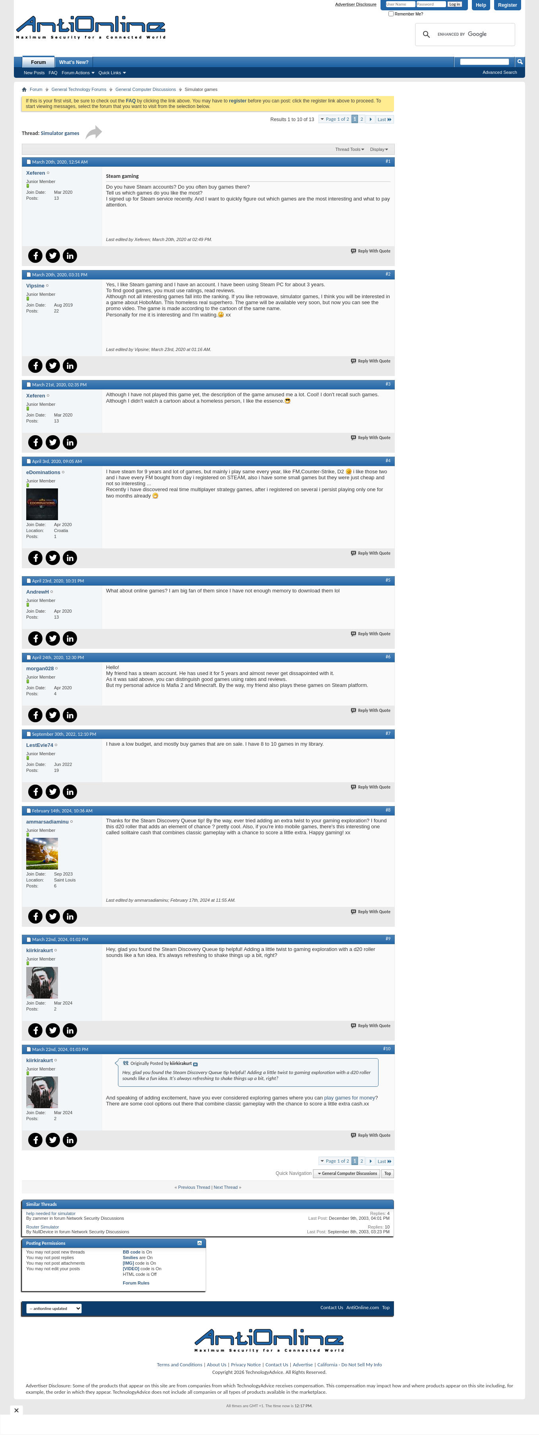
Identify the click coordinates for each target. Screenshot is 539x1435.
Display (377, 149)
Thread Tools (347, 149)
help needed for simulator (50, 1213)
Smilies (130, 1257)
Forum (38, 62)
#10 (386, 1048)
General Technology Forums (79, 89)
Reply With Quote (371, 251)
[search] (464, 34)
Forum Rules (136, 1283)
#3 (388, 384)
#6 (388, 657)
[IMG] (128, 1263)
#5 (388, 580)
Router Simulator (42, 1227)
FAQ (53, 72)
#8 (388, 810)
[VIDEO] (131, 1268)
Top (387, 1173)
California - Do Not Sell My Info (349, 1364)
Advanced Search (500, 72)
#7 (388, 733)
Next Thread (226, 1187)
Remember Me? (405, 14)
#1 (388, 161)
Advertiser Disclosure (356, 4)
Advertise (303, 1364)
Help (481, 5)
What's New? (74, 62)
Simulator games (60, 133)
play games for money (349, 1098)
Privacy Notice (246, 1364)
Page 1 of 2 (337, 119)
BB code (132, 1252)
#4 (388, 460)
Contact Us (332, 1307)
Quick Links (110, 72)
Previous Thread (194, 1187)
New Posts (34, 72)
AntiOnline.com (362, 1307)
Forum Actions (76, 72)
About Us (216, 1364)
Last (385, 119)
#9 (388, 938)
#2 (388, 274)
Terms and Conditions (179, 1364)
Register (507, 5)
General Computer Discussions (146, 89)
